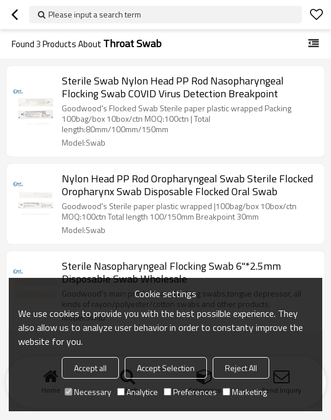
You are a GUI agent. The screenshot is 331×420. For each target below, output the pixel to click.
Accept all (90, 368)
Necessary (88, 392)
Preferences (190, 392)
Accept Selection (166, 368)
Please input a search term (94, 14)
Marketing (245, 392)
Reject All (241, 368)
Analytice (137, 392)
